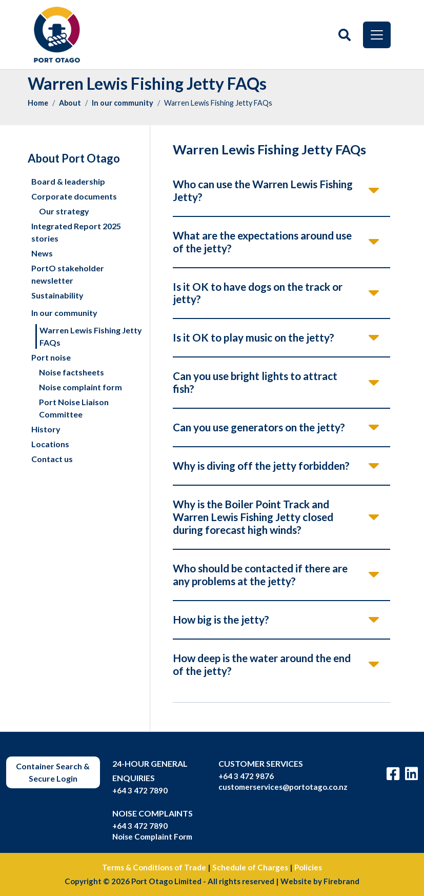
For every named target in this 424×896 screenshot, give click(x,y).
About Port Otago (74, 158)
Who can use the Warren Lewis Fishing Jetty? (263, 190)
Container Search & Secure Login (53, 772)
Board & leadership (68, 181)
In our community (122, 102)
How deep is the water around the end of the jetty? (262, 664)
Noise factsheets (71, 372)
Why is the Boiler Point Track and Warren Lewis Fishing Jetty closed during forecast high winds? (253, 516)
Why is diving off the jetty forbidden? (261, 465)
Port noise (51, 357)
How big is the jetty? (221, 619)
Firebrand (341, 881)
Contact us (52, 459)
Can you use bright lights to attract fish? (255, 382)
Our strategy (64, 211)
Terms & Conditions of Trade (154, 867)
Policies (308, 867)
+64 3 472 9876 (246, 776)
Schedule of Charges (250, 867)
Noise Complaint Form (152, 836)
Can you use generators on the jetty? (259, 427)
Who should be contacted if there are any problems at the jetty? (260, 574)
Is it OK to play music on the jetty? (253, 337)
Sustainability (57, 295)
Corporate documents (74, 196)
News (42, 253)
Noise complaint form (80, 387)
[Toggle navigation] (377, 35)
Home (38, 102)
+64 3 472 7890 (140, 790)
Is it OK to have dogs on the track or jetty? (257, 293)
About (70, 102)
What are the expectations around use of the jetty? (262, 241)
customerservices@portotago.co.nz (283, 786)
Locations (50, 444)
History (45, 429)
